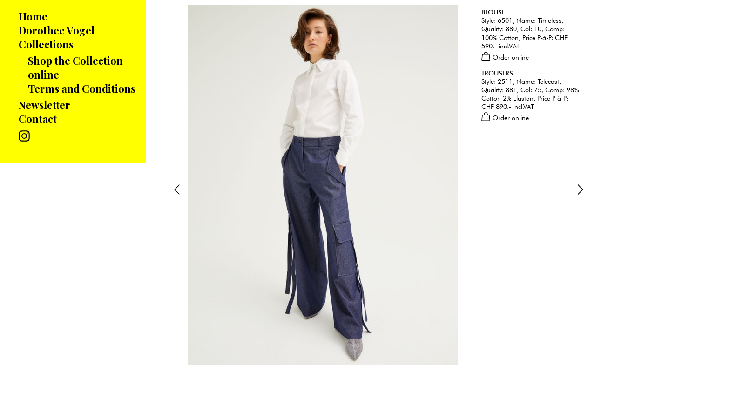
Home (33, 16)
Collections (46, 44)
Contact (38, 119)
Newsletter (44, 105)
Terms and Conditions (81, 88)
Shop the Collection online (75, 67)
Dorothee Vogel (57, 30)
